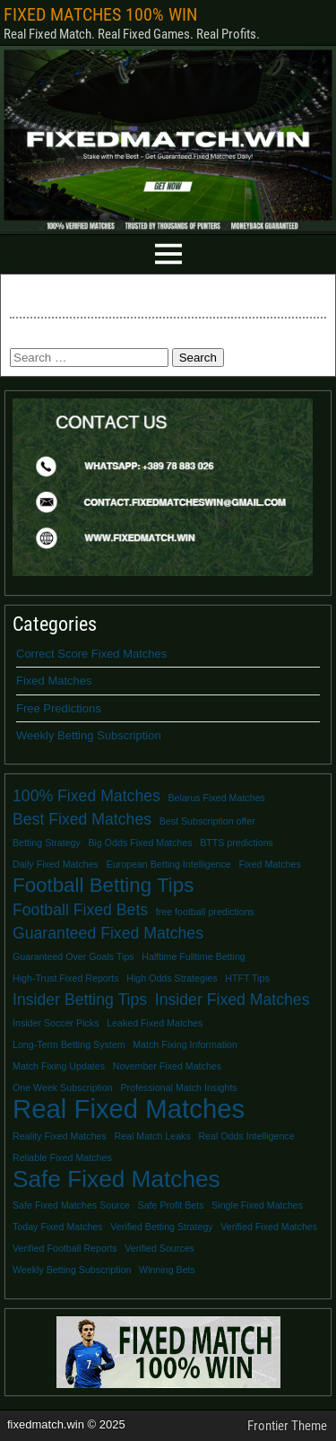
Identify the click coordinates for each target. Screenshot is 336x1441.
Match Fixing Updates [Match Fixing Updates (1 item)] (59, 1066)
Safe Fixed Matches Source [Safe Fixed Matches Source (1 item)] (71, 1205)
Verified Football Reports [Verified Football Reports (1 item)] (65, 1248)
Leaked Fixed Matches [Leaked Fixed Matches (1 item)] (154, 1022)
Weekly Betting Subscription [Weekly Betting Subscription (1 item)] (72, 1269)
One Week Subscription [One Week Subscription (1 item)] (63, 1087)
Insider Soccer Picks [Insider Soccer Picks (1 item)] (56, 1022)
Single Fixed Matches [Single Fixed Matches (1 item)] (257, 1205)
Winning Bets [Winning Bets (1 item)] (167, 1269)
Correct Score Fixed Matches (91, 653)
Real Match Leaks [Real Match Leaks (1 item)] (152, 1136)
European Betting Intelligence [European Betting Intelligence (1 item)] (169, 864)
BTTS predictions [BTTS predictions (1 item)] (236, 842)
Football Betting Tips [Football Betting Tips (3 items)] (103, 885)
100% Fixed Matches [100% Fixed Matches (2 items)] (86, 796)
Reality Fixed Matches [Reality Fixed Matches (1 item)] (60, 1136)
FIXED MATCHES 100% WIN (100, 14)
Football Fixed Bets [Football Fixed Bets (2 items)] (80, 910)
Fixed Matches (54, 680)
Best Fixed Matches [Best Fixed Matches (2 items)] (82, 819)
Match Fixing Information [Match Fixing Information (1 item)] (185, 1044)
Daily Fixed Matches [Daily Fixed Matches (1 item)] (56, 864)
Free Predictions (58, 708)
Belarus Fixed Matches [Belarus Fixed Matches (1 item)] (216, 797)
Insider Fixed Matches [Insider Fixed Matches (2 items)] (232, 1000)
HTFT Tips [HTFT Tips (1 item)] (247, 978)
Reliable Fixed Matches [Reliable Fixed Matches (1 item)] (62, 1157)
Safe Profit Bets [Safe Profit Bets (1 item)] (171, 1205)
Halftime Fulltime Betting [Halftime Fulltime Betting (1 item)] (193, 956)
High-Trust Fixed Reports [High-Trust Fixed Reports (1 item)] (66, 978)
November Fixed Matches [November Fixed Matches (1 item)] (167, 1066)
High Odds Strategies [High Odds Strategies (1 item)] (171, 978)
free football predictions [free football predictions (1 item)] (205, 911)
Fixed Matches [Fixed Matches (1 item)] (269, 864)
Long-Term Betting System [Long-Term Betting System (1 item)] (69, 1044)
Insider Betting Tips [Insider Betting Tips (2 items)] (80, 1000)
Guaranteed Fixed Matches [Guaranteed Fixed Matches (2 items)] (108, 933)
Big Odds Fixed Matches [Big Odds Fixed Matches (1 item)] (140, 842)
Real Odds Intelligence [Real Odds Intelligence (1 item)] (246, 1136)
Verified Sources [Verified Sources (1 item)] (159, 1248)
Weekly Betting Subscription (88, 735)
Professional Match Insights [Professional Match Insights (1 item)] (178, 1087)
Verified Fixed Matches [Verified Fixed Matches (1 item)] (268, 1226)
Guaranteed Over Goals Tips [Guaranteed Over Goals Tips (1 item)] (73, 956)
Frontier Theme (287, 1426)
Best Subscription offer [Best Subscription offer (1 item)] (207, 821)
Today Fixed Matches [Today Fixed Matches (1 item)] (58, 1226)
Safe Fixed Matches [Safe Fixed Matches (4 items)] (116, 1179)
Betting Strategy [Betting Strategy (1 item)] (47, 842)
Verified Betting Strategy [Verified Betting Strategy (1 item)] (161, 1226)
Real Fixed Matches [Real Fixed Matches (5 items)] (129, 1109)
